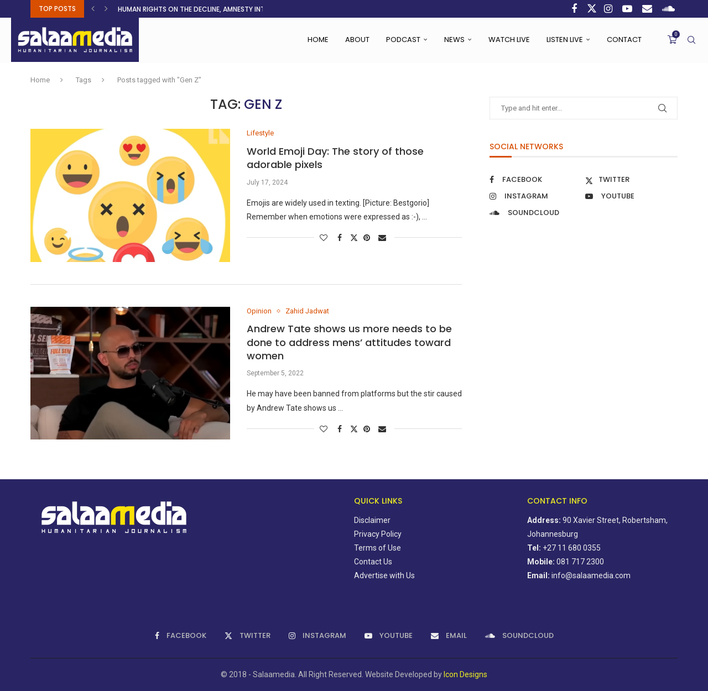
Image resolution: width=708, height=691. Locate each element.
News (454, 39)
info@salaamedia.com (591, 575)
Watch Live (509, 39)
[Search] (691, 40)
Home (318, 39)
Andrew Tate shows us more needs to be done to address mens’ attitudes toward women (349, 342)
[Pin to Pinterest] (368, 237)
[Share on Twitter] (354, 237)
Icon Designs (465, 674)
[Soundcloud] (670, 9)
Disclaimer (372, 520)
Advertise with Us (384, 575)
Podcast (403, 39)
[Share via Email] (383, 237)
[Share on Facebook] (341, 237)
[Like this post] (325, 237)
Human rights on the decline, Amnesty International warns (223, 9)
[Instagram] (609, 9)
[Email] (648, 9)
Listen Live (564, 39)
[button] (94, 9)
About (357, 39)
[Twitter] (592, 9)
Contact (624, 39)
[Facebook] (575, 9)
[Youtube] (628, 9)
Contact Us (373, 561)
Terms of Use (377, 547)
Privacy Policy (378, 534)
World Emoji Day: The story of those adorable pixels (335, 157)
